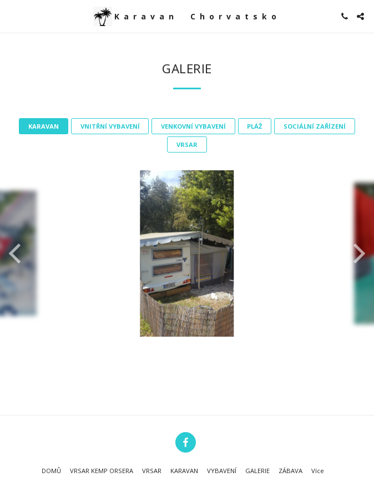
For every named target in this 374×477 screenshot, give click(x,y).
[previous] (16, 253)
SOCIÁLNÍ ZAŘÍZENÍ (315, 126)
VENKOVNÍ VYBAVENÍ (193, 126)
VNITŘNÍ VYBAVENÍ (110, 126)
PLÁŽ (254, 126)
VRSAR (187, 144)
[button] (12, 15)
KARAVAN (43, 126)
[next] (357, 253)
